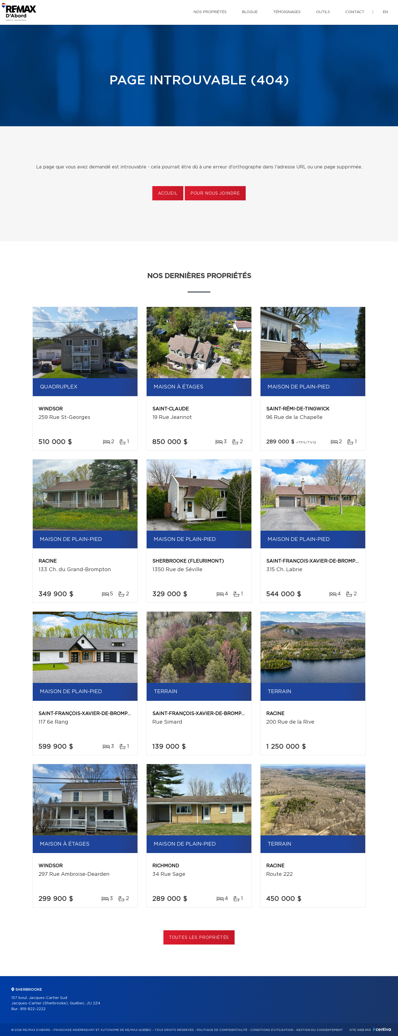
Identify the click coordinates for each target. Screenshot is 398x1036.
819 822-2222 (33, 1009)
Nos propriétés (210, 12)
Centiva (382, 1029)
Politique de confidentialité (222, 1030)
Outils (323, 12)
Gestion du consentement (319, 1030)
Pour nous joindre (215, 194)
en (385, 12)
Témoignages (287, 12)
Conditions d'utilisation (271, 1030)
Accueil (168, 194)
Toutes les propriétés (199, 938)
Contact (354, 12)
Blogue (250, 12)
